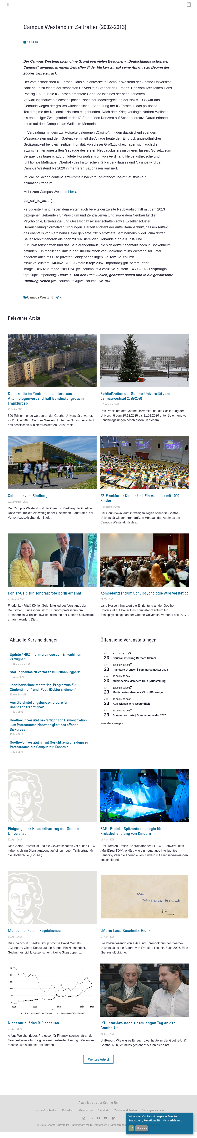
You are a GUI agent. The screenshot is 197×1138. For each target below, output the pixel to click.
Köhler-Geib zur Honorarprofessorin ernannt (44, 598)
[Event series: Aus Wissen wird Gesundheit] (130, 705)
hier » (72, 198)
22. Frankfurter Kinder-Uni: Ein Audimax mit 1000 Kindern (139, 504)
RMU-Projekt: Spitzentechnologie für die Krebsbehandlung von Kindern (134, 837)
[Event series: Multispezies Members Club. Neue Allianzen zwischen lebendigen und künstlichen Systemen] (130, 682)
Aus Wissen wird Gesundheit (131, 709)
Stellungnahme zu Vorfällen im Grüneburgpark (45, 677)
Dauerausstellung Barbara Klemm (134, 664)
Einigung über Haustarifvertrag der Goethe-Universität (44, 837)
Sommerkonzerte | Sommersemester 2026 (139, 721)
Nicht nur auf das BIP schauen (33, 1028)
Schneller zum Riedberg (28, 501)
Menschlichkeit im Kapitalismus (34, 936)
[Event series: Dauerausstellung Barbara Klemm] (129, 659)
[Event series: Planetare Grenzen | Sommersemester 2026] (130, 670)
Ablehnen (141, 1128)
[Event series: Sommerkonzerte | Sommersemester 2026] (130, 716)
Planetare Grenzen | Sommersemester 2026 (140, 675)
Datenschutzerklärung (122, 1130)
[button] (98, 1065)
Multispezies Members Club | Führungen (138, 698)
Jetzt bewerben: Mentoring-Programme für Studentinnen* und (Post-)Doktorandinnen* (43, 693)
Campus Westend (40, 303)
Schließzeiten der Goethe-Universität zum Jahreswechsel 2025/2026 (135, 402)
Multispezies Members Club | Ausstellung (139, 686)
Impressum (100, 1130)
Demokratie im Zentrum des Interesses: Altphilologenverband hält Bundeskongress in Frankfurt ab (46, 404)
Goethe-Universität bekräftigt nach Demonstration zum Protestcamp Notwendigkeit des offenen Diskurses (48, 730)
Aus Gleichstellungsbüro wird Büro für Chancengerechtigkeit (39, 710)
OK (131, 1128)
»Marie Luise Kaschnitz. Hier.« (125, 936)
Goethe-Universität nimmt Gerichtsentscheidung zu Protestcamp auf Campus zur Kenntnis (49, 750)
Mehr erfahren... (172, 1120)
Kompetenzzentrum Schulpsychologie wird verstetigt (144, 598)
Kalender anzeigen (111, 729)
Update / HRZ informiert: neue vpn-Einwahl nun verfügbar (45, 662)
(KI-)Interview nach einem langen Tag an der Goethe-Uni (137, 1031)
